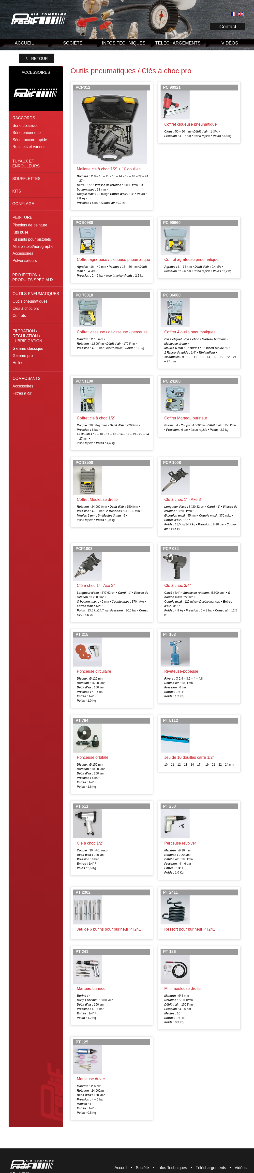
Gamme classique (28, 348)
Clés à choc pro (26, 308)
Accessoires (23, 253)
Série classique (26, 125)
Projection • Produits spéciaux (33, 277)
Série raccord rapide (30, 140)
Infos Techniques (124, 43)
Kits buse (20, 232)
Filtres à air (22, 393)
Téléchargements (178, 43)
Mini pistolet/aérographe (33, 246)
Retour (39, 59)
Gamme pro (23, 356)
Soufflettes (26, 179)
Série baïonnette (27, 133)
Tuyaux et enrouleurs (26, 163)
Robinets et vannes (29, 147)
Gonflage (23, 204)
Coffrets (19, 315)
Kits (16, 191)
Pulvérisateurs (25, 260)
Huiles (18, 363)
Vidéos (241, 1168)
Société (73, 43)
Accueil (24, 43)
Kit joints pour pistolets (32, 239)
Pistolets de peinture (30, 225)
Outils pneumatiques (30, 301)
